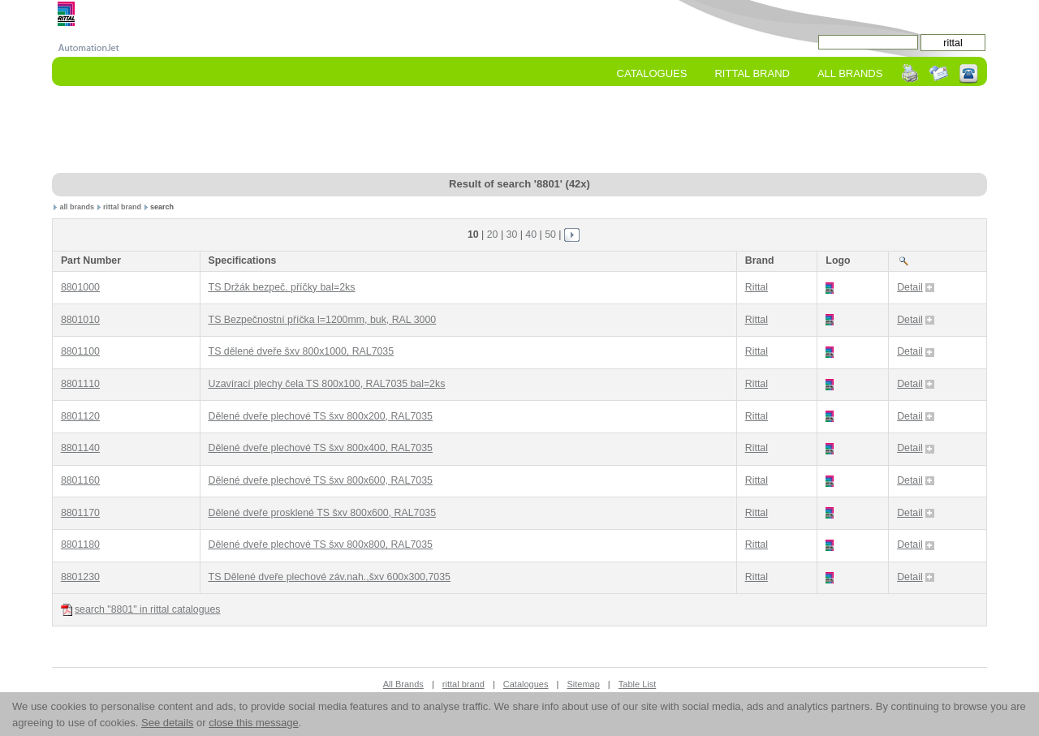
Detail (915, 287)
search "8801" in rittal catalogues (141, 610)
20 (492, 234)
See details (167, 723)
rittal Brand (751, 73)
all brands (77, 207)
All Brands (849, 73)
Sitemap (583, 684)
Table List (637, 684)
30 (512, 234)
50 (550, 234)
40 (531, 234)
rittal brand (122, 207)
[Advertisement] (519, 130)
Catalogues (652, 73)
